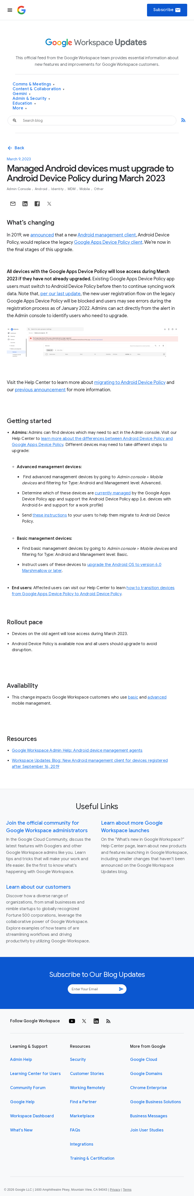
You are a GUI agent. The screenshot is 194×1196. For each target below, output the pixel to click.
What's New (21, 1130)
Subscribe (167, 10)
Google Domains (146, 1073)
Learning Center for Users (35, 1073)
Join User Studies (146, 1130)
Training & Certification (92, 1158)
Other (99, 189)
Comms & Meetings (34, 84)
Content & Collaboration (38, 89)
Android (41, 189)
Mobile (85, 189)
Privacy (115, 1189)
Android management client (107, 235)
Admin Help (21, 1059)
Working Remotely (87, 1087)
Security (78, 1059)
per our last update (60, 293)
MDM (72, 189)
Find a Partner (83, 1101)
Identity (57, 189)
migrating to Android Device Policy (129, 382)
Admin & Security (31, 98)
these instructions (50, 515)
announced (42, 235)
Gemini (22, 94)
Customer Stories (87, 1073)
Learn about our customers (38, 887)
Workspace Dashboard (32, 1116)
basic (133, 697)
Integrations (81, 1144)
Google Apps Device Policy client (108, 242)
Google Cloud (143, 1059)
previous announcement (40, 390)
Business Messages (148, 1116)
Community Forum (27, 1087)
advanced (157, 697)
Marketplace (82, 1116)
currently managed (113, 493)
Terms (127, 1189)
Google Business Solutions (155, 1101)
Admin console (19, 189)
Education (24, 103)
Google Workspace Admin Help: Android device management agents (77, 750)
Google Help (22, 1101)
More (20, 108)
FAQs (75, 1130)
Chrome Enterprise (148, 1087)
